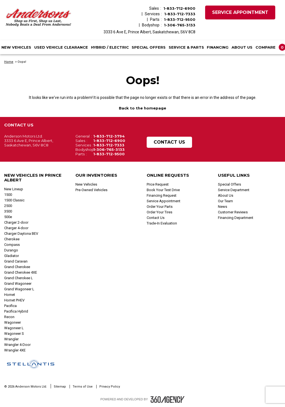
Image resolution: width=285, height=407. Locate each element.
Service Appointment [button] (240, 12)
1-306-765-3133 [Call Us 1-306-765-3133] (179, 25)
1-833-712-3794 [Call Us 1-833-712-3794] (109, 136)
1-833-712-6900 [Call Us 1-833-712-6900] (179, 8)
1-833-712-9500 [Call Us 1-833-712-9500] (179, 19)
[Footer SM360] (168, 399)
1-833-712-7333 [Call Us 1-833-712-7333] (179, 14)
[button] (269, 47)
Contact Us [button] (169, 142)
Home (8, 62)
